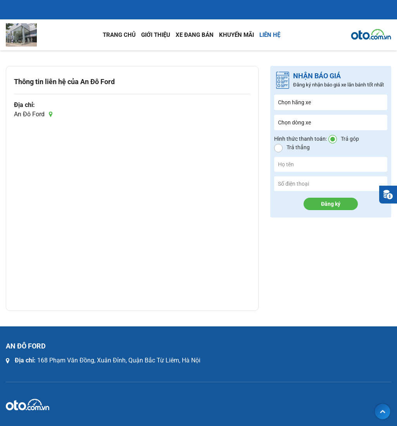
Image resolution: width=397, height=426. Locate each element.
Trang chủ (119, 34)
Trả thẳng (298, 147)
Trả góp (350, 139)
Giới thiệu (155, 34)
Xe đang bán (195, 34)
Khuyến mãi (236, 34)
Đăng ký (330, 204)
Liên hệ (269, 34)
